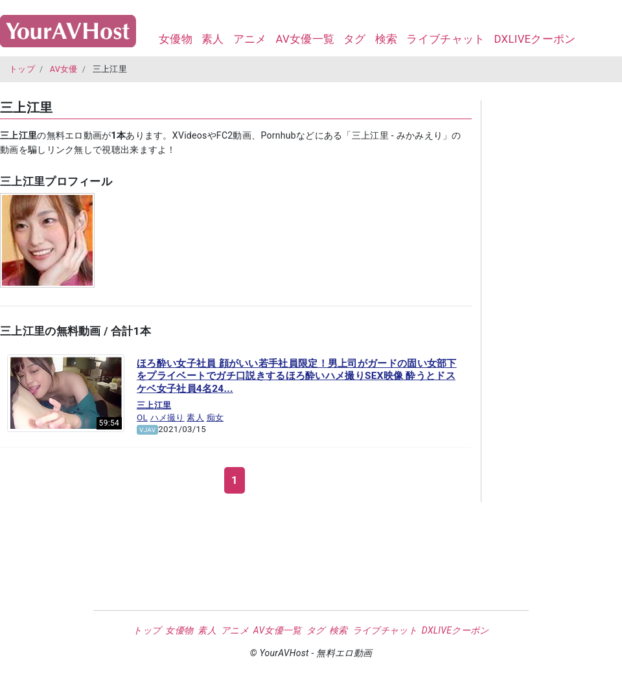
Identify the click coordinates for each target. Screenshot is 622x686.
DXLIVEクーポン (534, 38)
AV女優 (64, 69)
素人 (213, 38)
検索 (386, 38)
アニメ (250, 38)
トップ (22, 69)
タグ (354, 38)
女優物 (175, 38)
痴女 (215, 417)
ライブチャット (445, 38)
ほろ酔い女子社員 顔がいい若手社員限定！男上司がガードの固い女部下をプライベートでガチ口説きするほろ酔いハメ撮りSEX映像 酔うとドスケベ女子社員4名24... (297, 376)
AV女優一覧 (304, 38)
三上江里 (154, 405)
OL (142, 417)
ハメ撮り (167, 417)
